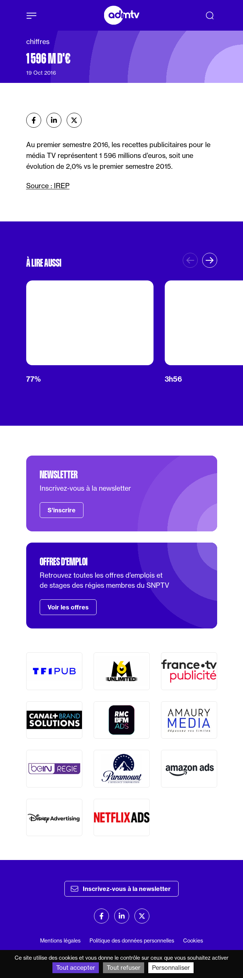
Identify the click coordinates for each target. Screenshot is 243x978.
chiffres (37, 41)
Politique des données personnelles (131, 940)
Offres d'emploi (64, 561)
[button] (209, 260)
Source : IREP (48, 185)
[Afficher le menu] (31, 16)
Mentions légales (60, 940)
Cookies (193, 940)
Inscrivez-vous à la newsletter (121, 888)
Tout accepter (75, 967)
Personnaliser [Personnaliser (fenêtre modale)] (171, 967)
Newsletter (59, 474)
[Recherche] (209, 15)
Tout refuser (123, 967)
